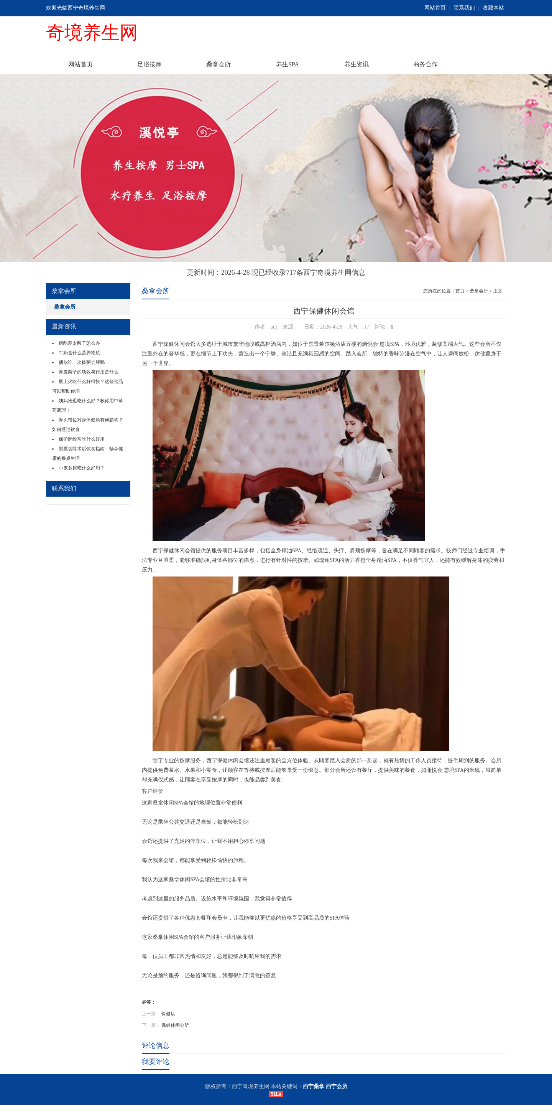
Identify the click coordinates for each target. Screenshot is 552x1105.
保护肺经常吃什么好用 (82, 439)
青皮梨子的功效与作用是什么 (88, 372)
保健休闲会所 (175, 1025)
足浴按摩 (149, 64)
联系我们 (464, 8)
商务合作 (425, 64)
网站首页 (435, 8)
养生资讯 (356, 64)
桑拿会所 (218, 64)
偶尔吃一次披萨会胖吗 (82, 362)
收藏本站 (493, 8)
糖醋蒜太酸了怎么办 (79, 343)
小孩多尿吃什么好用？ (82, 468)
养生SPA (287, 64)
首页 (460, 291)
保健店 (168, 1013)
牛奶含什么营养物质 (79, 352)
